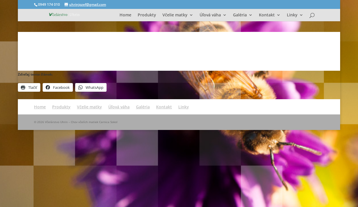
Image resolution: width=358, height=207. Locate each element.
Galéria (240, 15)
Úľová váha (210, 15)
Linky (292, 15)
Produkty (147, 15)
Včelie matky (174, 15)
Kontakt (267, 15)
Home (125, 15)
